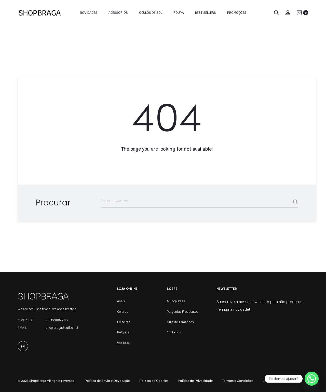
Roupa (178, 13)
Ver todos (123, 343)
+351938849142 (57, 320)
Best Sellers (205, 13)
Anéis (121, 301)
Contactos (174, 332)
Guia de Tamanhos (180, 322)
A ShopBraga (176, 301)
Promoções (236, 13)
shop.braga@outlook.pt (62, 328)
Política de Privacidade (195, 381)
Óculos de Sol (150, 13)
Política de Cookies (153, 381)
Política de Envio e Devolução (107, 381)
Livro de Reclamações (279, 381)
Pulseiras (123, 322)
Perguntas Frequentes (182, 312)
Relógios (123, 332)
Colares (122, 312)
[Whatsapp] (312, 379)
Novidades (88, 13)
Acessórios (118, 13)
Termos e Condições (237, 381)
